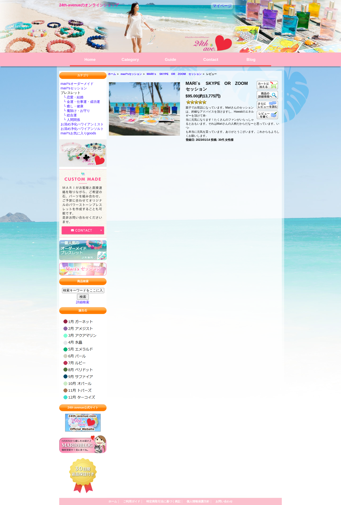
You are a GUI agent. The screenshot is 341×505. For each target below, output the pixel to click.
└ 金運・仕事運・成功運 (80, 102)
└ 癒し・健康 (72, 106)
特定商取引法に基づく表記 (164, 501)
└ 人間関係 (70, 120)
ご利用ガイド (133, 501)
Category (130, 59)
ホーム (112, 74)
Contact (210, 59)
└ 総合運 (69, 115)
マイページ (222, 6)
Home (89, 59)
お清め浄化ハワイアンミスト (82, 124)
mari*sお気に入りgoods (78, 133)
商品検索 (83, 281)
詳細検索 (82, 302)
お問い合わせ (224, 501)
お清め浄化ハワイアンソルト (82, 129)
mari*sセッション (131, 74)
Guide (170, 59)
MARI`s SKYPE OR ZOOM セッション (174, 74)
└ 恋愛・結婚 (72, 97)
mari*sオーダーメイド (77, 84)
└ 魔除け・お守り (75, 111)
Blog (251, 59)
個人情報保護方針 (199, 501)
